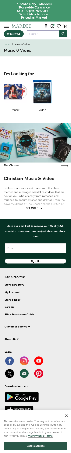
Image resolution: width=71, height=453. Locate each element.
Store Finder (12, 299)
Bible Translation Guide (19, 314)
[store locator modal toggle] (46, 26)
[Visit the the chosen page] (65, 165)
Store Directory (14, 284)
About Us (10, 339)
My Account (12, 292)
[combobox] (43, 33)
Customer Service (16, 326)
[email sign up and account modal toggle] (52, 26)
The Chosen (11, 165)
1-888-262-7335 (15, 277)
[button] (35, 327)
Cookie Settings (35, 446)
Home (7, 44)
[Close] (66, 415)
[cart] (65, 26)
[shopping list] (59, 26)
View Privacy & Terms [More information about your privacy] (40, 436)
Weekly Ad (13, 33)
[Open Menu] (6, 26)
